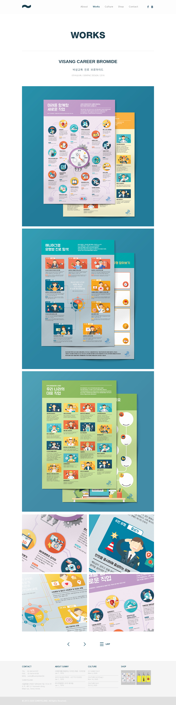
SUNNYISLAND (36, 6)
